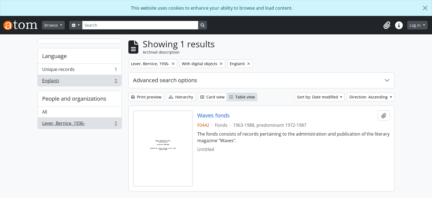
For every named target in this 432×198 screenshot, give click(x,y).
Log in (416, 25)
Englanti (79, 81)
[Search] (140, 25)
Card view (212, 97)
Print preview (146, 97)
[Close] (425, 8)
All (44, 112)
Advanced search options (165, 80)
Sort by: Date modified (318, 97)
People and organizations (74, 98)
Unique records (79, 70)
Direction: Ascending (369, 97)
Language (54, 56)
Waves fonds (213, 115)
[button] (387, 25)
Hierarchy (181, 97)
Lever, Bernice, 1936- (79, 124)
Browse (51, 25)
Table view (242, 97)
